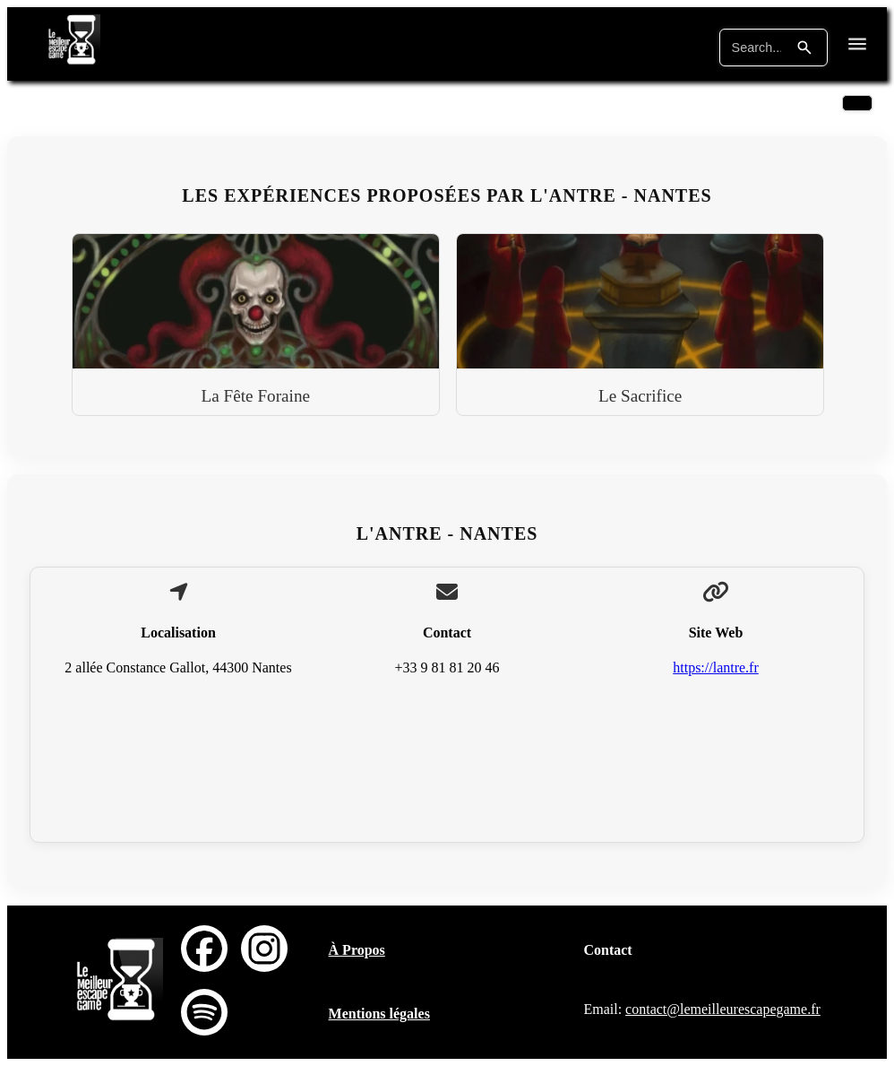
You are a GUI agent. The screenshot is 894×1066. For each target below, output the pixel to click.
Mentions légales (379, 1013)
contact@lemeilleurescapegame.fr (723, 1009)
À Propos (357, 950)
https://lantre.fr (716, 667)
